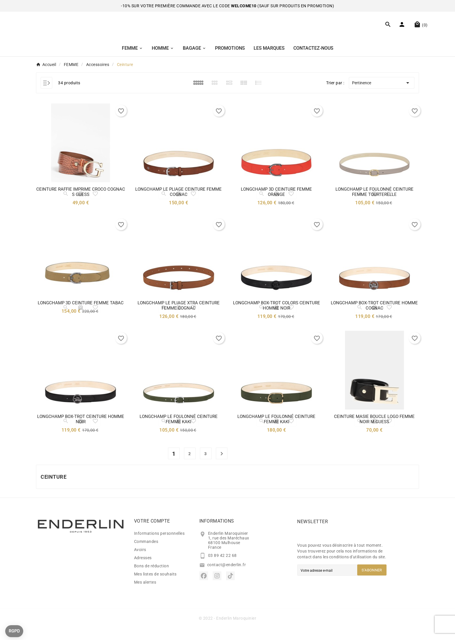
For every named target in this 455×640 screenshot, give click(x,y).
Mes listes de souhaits (155, 586)
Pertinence (381, 95)
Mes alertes (145, 594)
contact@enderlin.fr (226, 577)
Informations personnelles (159, 546)
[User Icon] (402, 31)
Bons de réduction (151, 578)
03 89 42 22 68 (222, 568)
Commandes (146, 554)
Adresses (143, 570)
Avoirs (140, 562)
